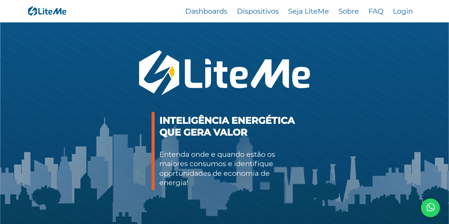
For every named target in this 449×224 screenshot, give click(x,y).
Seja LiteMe (308, 11)
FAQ (376, 11)
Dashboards (206, 11)
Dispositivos (258, 11)
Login (403, 11)
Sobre (348, 11)
